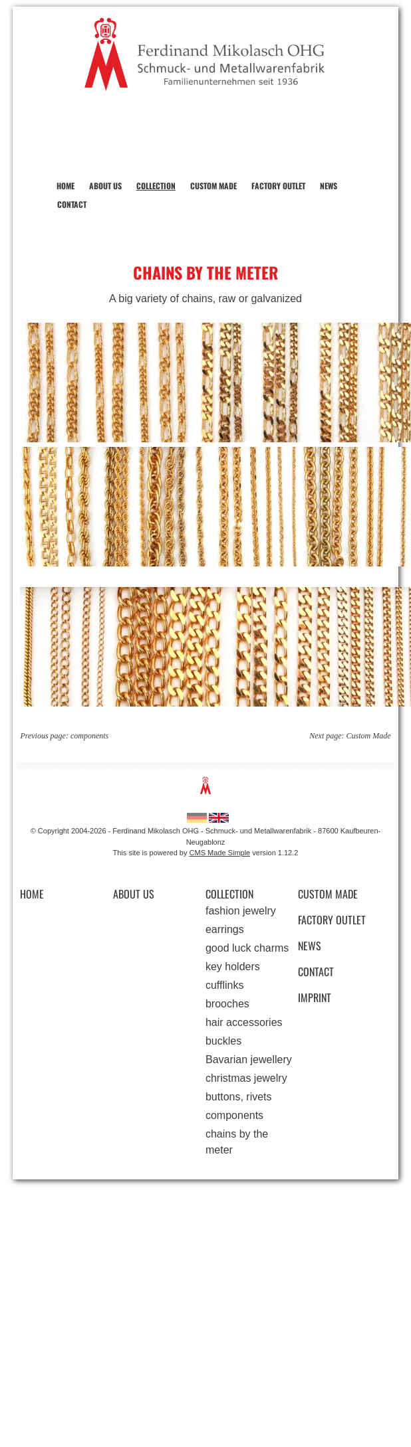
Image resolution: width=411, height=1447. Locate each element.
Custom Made (213, 185)
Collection (156, 185)
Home (65, 185)
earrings (225, 929)
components (89, 735)
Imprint (314, 997)
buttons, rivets (239, 1096)
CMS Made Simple (220, 853)
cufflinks (225, 985)
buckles (223, 1041)
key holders (233, 966)
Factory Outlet (278, 185)
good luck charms (247, 948)
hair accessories (244, 1022)
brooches (227, 1003)
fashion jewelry (241, 910)
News (328, 185)
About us (105, 185)
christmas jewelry (246, 1078)
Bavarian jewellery (249, 1059)
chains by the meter (237, 1141)
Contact (71, 204)
